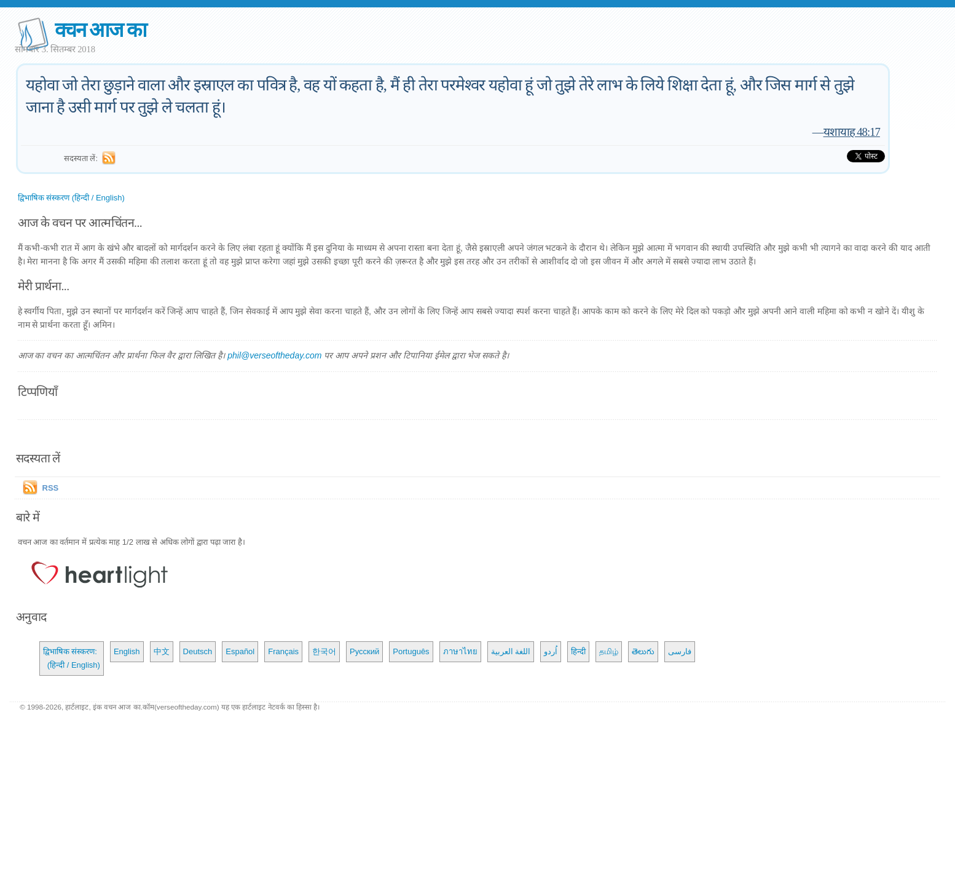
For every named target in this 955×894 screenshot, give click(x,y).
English (127, 651)
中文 (162, 651)
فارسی (679, 651)
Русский (364, 651)
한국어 (324, 651)
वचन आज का (100, 29)
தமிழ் (608, 651)
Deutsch (198, 651)
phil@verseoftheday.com (274, 355)
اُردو (550, 651)
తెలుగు (643, 651)
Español (240, 651)
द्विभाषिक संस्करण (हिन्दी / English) (71, 197)
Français (283, 651)
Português (411, 651)
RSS (50, 487)
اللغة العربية (511, 651)
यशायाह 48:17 (851, 131)
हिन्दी (578, 651)
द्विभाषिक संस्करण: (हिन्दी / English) (71, 658)
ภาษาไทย (460, 651)
